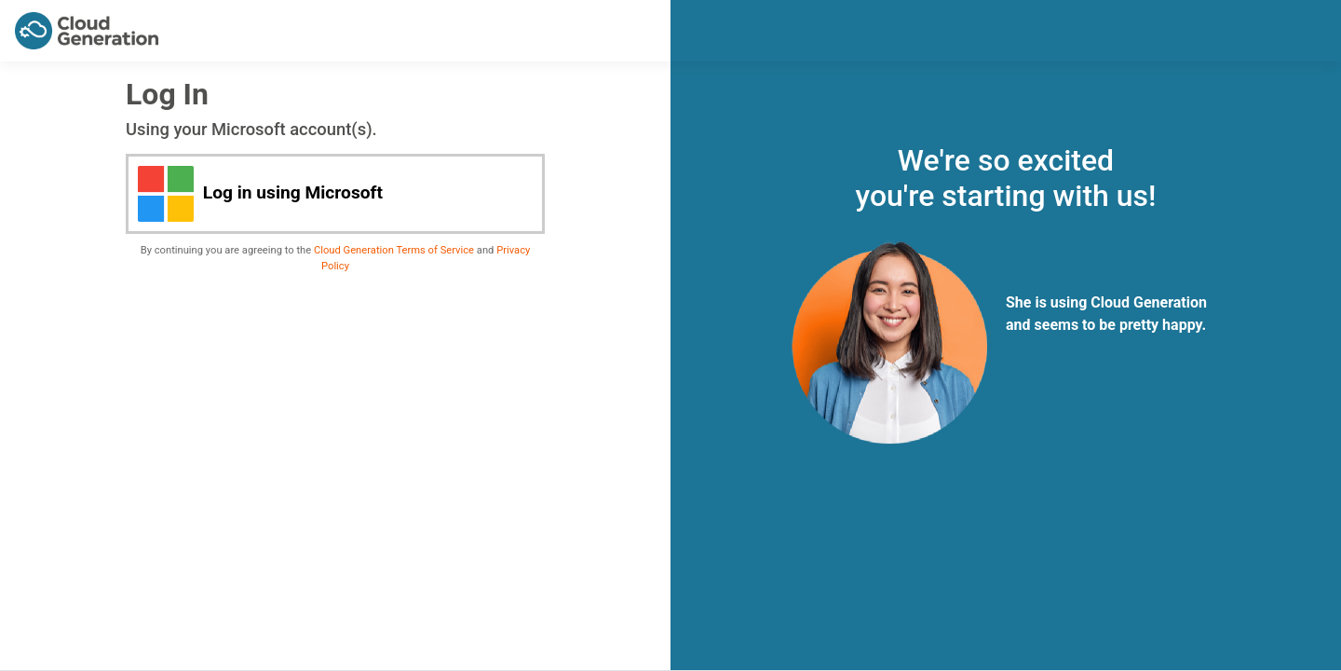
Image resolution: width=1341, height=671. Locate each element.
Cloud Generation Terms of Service (394, 250)
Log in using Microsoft (260, 194)
